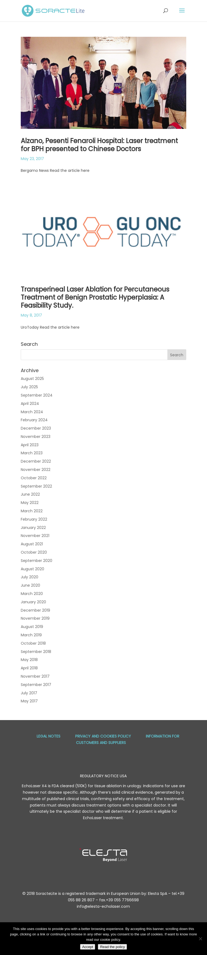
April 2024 (30, 403)
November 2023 (35, 436)
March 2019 (31, 635)
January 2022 (33, 527)
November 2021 (35, 535)
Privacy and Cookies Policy (103, 736)
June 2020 (30, 585)
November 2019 (35, 618)
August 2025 (32, 378)
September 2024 (37, 395)
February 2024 (34, 420)
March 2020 (32, 593)
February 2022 (34, 519)
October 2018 (33, 643)
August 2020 (32, 569)
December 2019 (35, 610)
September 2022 (36, 486)
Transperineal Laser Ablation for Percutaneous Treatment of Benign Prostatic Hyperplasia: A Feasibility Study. (95, 297)
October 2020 (34, 552)
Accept (87, 947)
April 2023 (30, 445)
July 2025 (29, 387)
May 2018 (29, 659)
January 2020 (33, 602)
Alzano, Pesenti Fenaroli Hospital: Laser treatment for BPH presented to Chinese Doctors (99, 144)
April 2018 (29, 668)
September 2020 (36, 560)
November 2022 (35, 469)
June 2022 (30, 494)
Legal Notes (48, 736)
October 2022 (34, 478)
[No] (200, 938)
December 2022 (36, 461)
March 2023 (32, 453)
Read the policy (112, 947)
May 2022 (30, 502)
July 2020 (29, 577)
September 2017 (36, 684)
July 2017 (29, 693)
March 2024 (32, 412)
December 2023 (36, 428)
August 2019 (32, 626)
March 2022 (32, 511)
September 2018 (36, 651)
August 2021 (32, 544)
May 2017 (29, 701)
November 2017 (35, 676)
